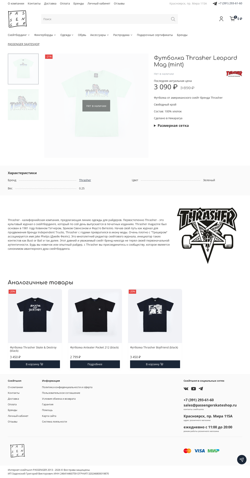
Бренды (78, 3)
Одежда (67, 35)
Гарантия (47, 404)
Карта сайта (49, 416)
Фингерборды (45, 35)
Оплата (65, 3)
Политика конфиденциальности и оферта (67, 387)
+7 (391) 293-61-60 (230, 3)
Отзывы (119, 3)
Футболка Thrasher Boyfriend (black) (154, 347)
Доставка (50, 3)
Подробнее (95, 364)
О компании (16, 3)
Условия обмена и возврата (59, 398)
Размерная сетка (173, 125)
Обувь (82, 35)
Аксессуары (99, 35)
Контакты (34, 3)
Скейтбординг (19, 35)
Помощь (47, 410)
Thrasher (85, 180)
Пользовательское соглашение (61, 393)
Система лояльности (54, 421)
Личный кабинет (99, 3)
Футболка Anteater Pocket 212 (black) (94, 347)
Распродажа (123, 35)
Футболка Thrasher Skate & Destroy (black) (33, 349)
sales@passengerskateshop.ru (210, 405)
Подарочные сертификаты (155, 35)
